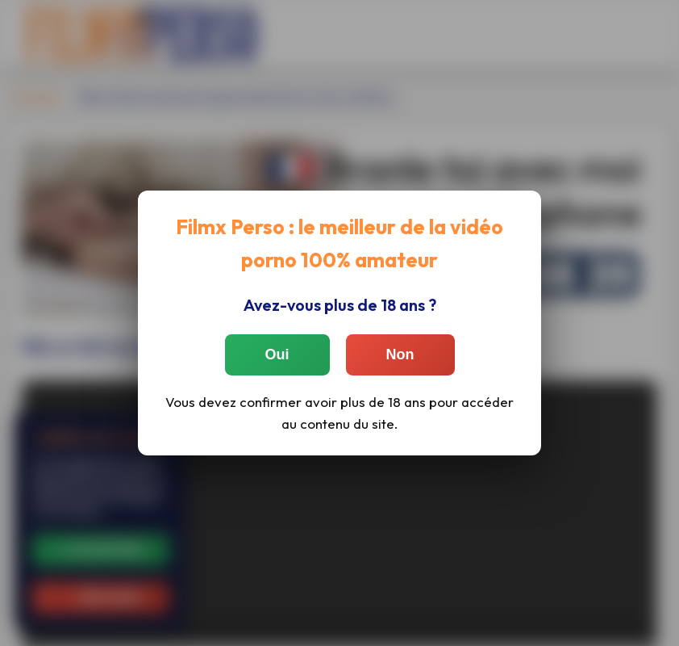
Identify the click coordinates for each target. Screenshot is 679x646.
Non (400, 354)
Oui (277, 354)
